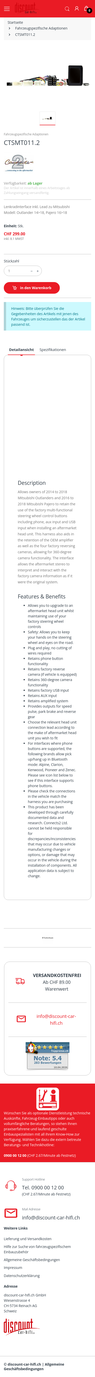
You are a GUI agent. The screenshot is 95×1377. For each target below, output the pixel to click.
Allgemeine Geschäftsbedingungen (32, 1259)
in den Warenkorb (31, 288)
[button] (67, 8)
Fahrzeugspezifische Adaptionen (41, 28)
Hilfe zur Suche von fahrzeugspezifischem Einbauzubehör (37, 1249)
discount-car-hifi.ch (24, 1364)
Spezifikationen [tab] (53, 349)
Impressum (13, 1267)
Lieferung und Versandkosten (27, 1238)
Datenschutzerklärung (22, 1275)
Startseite (15, 22)
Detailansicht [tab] (21, 349)
